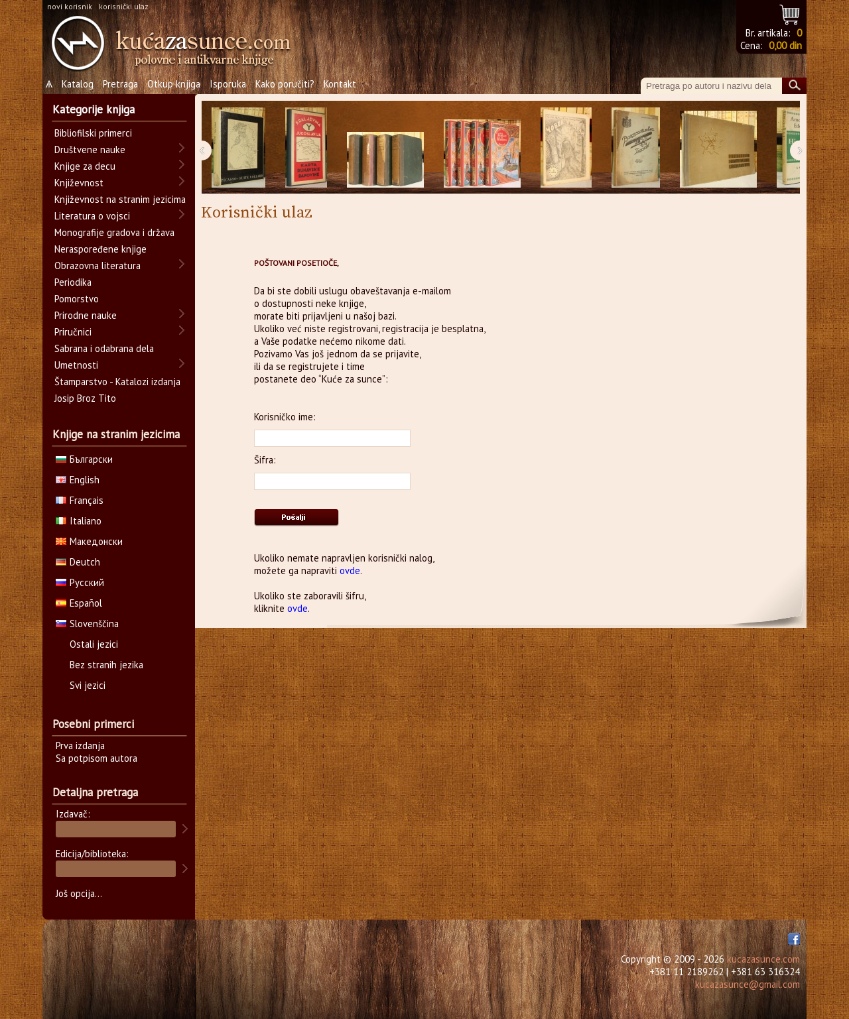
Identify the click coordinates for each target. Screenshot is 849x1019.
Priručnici (73, 332)
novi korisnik (69, 6)
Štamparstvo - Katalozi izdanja (117, 381)
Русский (80, 582)
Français (79, 500)
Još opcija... (79, 893)
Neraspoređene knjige (100, 249)
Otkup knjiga (173, 84)
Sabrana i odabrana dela (104, 348)
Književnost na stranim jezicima (120, 199)
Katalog (78, 84)
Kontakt (340, 84)
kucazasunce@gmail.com (747, 984)
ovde (350, 570)
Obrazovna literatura (97, 265)
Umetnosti (76, 365)
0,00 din (785, 45)
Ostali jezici (94, 644)
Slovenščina (87, 623)
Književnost (78, 182)
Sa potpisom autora (96, 758)
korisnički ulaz (124, 6)
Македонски (89, 541)
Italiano (78, 520)
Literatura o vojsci (92, 216)
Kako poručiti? (284, 84)
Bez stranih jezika (106, 664)
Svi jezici (87, 685)
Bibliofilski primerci (93, 133)
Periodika (73, 282)
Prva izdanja (80, 745)
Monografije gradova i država (114, 232)
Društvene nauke (89, 149)
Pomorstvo (76, 298)
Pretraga (120, 84)
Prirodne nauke (85, 315)
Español (79, 603)
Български (84, 459)
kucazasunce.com (763, 959)
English (77, 479)
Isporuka (228, 84)
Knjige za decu (84, 166)
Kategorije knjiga (93, 109)
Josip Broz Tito (85, 398)
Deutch (78, 562)
